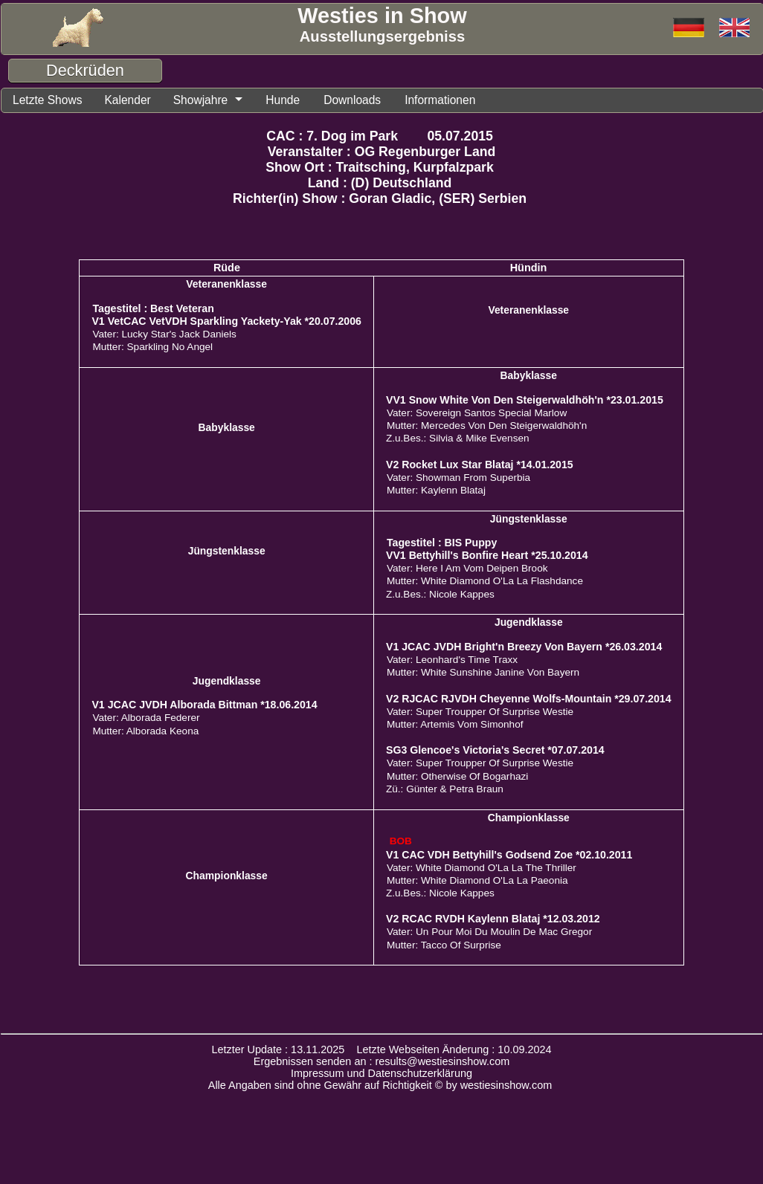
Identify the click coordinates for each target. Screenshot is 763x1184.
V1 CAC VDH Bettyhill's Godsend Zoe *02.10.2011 (509, 857)
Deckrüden (85, 70)
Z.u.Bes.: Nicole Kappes (440, 596)
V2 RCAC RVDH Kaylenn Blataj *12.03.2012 (493, 921)
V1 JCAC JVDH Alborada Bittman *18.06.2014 (204, 707)
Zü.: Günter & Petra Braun (444, 791)
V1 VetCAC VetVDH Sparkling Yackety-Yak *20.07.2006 (226, 323)
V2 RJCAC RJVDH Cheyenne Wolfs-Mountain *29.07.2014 (529, 701)
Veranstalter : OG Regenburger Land (382, 153)
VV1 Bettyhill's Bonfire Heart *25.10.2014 (487, 557)
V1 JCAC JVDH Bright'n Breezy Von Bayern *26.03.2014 (524, 649)
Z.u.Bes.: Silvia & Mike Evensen (457, 440)
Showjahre (216, 101)
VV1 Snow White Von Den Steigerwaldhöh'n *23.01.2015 (524, 402)
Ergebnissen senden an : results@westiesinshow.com (382, 1064)
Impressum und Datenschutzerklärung (381, 1075)
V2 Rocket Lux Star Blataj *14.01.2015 (479, 467)
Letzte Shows (51, 101)
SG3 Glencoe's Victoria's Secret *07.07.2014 (495, 752)
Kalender (138, 101)
